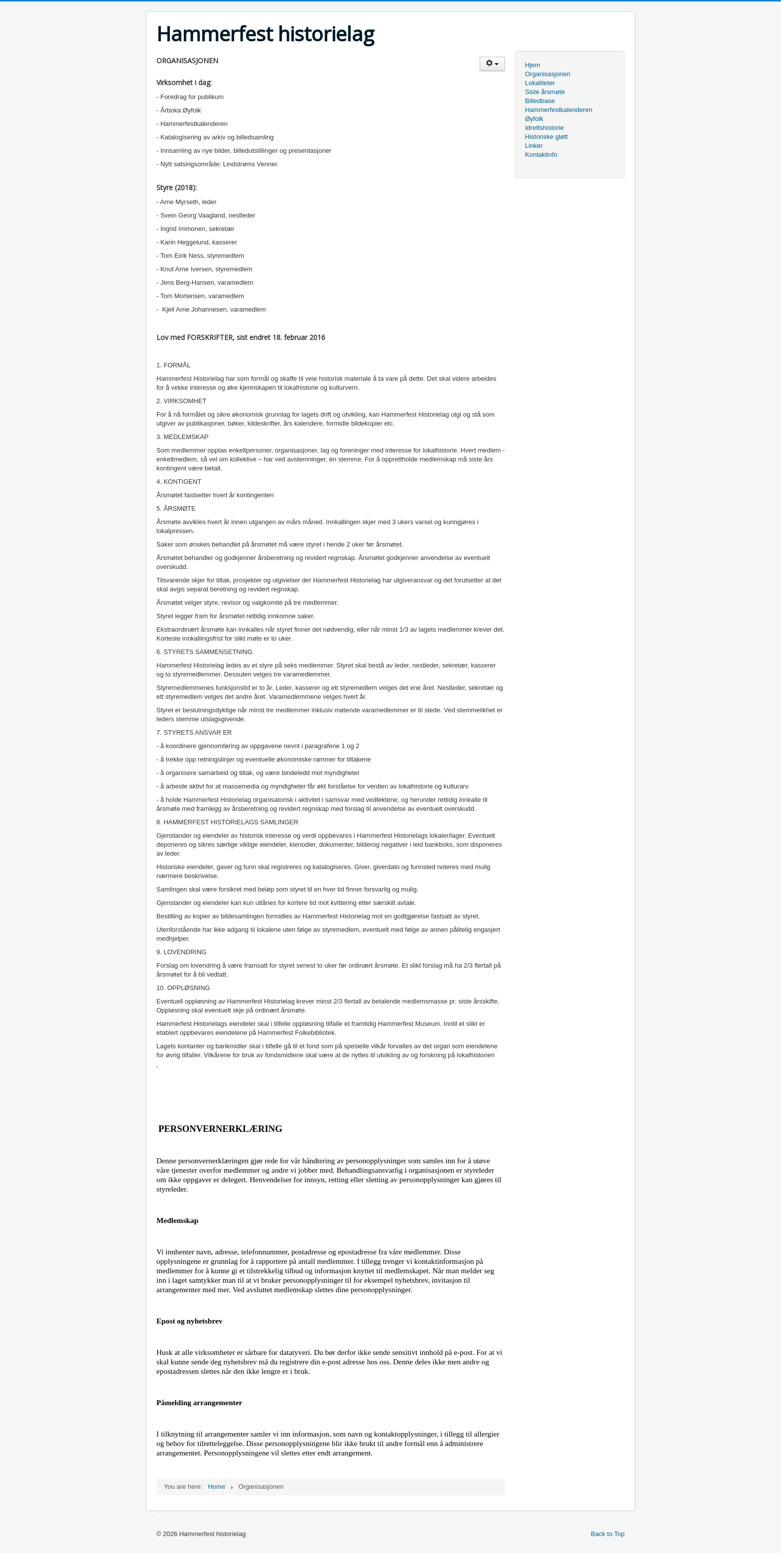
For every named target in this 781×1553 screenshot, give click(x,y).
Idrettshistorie (544, 127)
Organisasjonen (547, 74)
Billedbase (540, 101)
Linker (533, 145)
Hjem (532, 65)
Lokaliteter (540, 83)
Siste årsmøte (545, 92)
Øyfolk (534, 118)
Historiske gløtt (546, 136)
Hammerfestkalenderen (558, 109)
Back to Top (608, 1534)
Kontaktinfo (541, 154)
